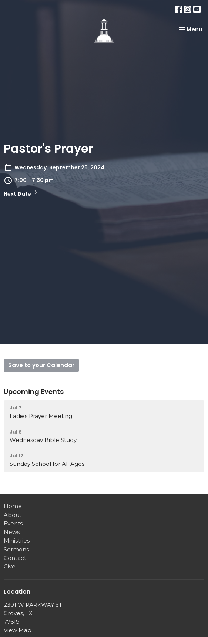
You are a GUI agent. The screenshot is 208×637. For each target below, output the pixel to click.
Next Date (21, 193)
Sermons (16, 549)
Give (10, 566)
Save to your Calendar (41, 365)
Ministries (17, 540)
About (12, 514)
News (12, 531)
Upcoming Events (34, 391)
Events (13, 523)
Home (13, 506)
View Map (17, 630)
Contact (15, 557)
